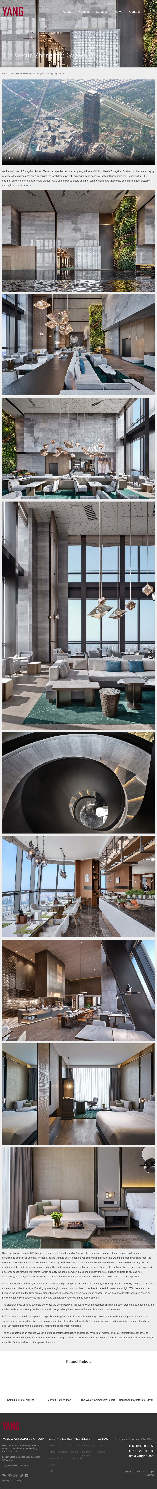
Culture (52, 1464)
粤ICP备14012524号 (11, 1480)
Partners (73, 1452)
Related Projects (78, 1362)
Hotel (58, 1445)
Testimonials (75, 1458)
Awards (52, 1458)
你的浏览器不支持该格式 (78, 122)
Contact (134, 11)
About (67, 11)
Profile (51, 1445)
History (51, 1452)
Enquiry (101, 1445)
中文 (149, 11)
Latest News (88, 1445)
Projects (83, 11)
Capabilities (75, 1445)
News (118, 11)
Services (102, 11)
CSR (50, 1471)
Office (59, 1458)
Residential (61, 1452)
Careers (101, 1452)
